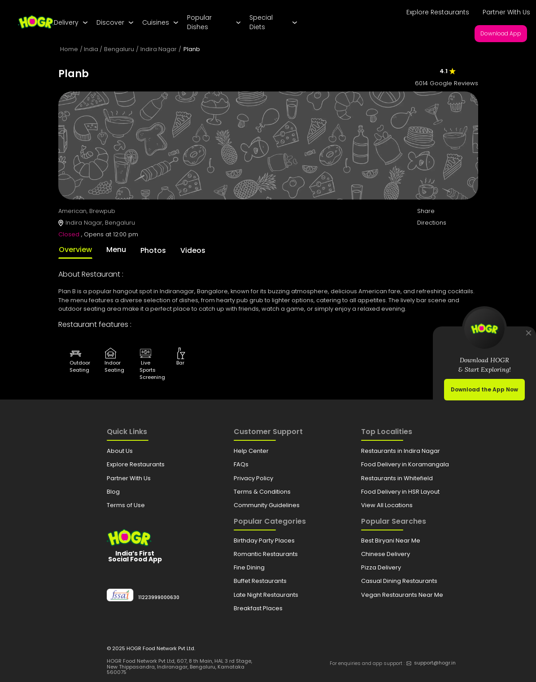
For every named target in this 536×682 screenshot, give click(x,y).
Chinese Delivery (385, 554)
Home (69, 49)
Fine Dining (249, 567)
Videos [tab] (192, 250)
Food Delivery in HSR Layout (400, 491)
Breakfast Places (258, 608)
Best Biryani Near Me (390, 540)
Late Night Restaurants (266, 595)
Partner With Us (506, 12)
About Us (120, 451)
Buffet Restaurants (260, 581)
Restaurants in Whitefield (397, 478)
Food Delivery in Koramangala (405, 464)
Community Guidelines (267, 505)
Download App (500, 33)
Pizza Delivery (381, 567)
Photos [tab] (153, 250)
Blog (113, 491)
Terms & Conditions (262, 491)
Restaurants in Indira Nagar (400, 451)
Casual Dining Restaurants (399, 581)
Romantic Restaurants (266, 554)
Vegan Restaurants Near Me (402, 595)
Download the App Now (484, 389)
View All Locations (387, 505)
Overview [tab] (75, 249)
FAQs (241, 464)
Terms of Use (126, 505)
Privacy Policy (253, 478)
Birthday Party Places (264, 540)
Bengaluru (119, 49)
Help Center (251, 451)
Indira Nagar (158, 49)
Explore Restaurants (437, 12)
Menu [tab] (116, 249)
